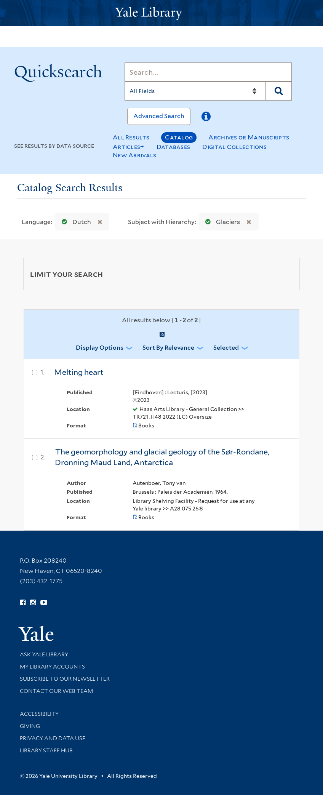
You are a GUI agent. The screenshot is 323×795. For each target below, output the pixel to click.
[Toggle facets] (284, 274)
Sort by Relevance (168, 347)
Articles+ (128, 146)
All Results (131, 137)
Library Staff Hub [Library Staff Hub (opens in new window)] (46, 750)
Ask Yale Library (44, 654)
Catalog (179, 137)
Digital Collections (234, 146)
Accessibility (39, 714)
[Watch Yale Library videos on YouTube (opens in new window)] (43, 602)
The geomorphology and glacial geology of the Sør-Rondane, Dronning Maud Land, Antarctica (162, 457)
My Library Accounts (52, 667)
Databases (173, 146)
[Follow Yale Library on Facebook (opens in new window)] (23, 602)
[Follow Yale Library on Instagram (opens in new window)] (33, 602)
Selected (226, 347)
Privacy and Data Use (52, 738)
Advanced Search (158, 116)
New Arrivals (135, 155)
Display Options (99, 347)
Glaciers (221, 222)
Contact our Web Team (56, 691)
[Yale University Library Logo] (161, 12)
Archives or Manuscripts (248, 137)
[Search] (208, 72)
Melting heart (79, 372)
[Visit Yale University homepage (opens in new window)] (36, 631)
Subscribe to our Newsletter (65, 679)
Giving (30, 726)
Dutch (74, 222)
